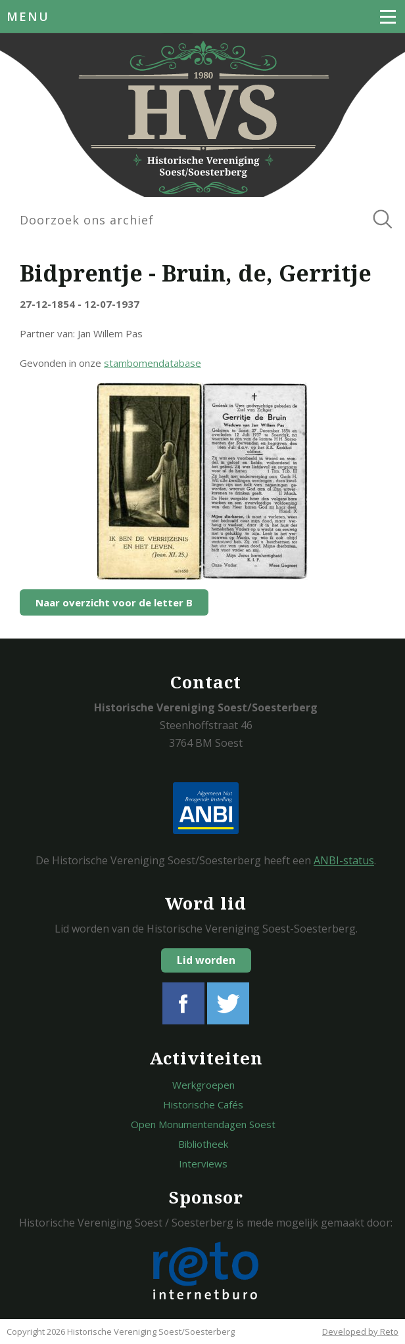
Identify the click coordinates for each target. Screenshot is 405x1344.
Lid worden (206, 960)
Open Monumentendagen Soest (203, 1124)
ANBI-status (344, 860)
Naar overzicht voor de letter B (114, 602)
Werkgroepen (203, 1084)
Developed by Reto (360, 1331)
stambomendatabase (152, 362)
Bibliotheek (203, 1143)
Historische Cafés (203, 1104)
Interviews (203, 1163)
